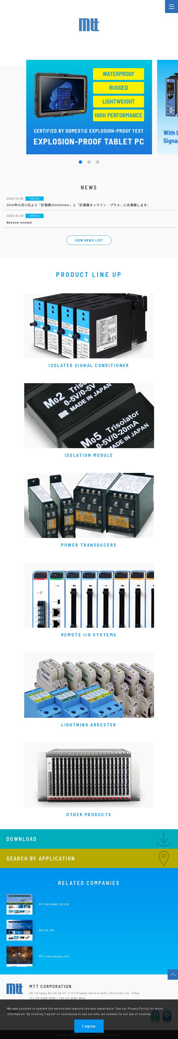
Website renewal (19, 222)
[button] (80, 162)
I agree (89, 1026)
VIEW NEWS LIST (89, 240)
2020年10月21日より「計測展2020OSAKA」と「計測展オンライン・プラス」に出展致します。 (78, 205)
